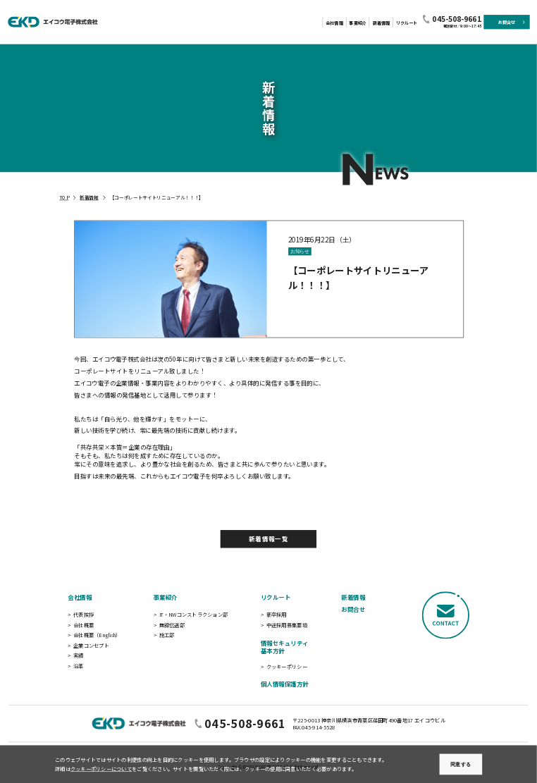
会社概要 (83, 624)
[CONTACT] (445, 640)
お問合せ (353, 609)
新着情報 (381, 23)
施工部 (167, 634)
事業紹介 (357, 23)
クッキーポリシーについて (101, 768)
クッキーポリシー (286, 666)
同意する (460, 764)
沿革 (78, 665)
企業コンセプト (91, 644)
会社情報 (334, 23)
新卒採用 (276, 613)
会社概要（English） (97, 634)
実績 (78, 655)
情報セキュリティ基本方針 (284, 647)
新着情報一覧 (268, 539)
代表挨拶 (83, 613)
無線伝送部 (172, 624)
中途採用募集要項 (286, 624)
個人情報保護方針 (285, 683)
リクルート (406, 23)
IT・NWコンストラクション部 (193, 613)
